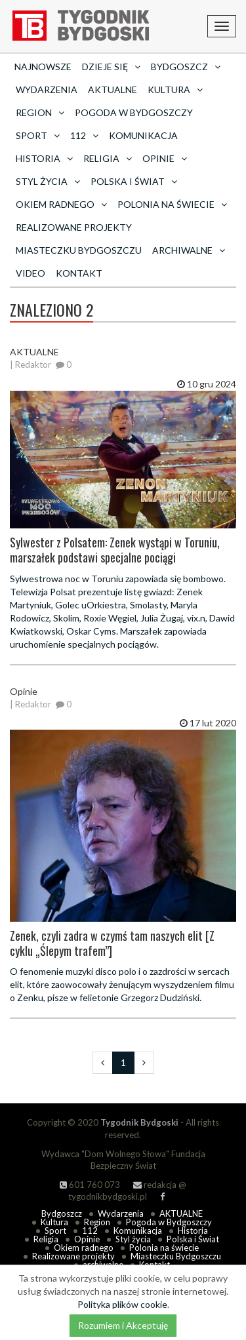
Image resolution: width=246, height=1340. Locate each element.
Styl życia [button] (48, 181)
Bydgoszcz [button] (185, 66)
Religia (45, 1239)
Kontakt (79, 273)
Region (97, 1222)
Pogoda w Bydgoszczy (134, 112)
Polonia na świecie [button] (172, 204)
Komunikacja (143, 135)
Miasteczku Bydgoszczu (79, 250)
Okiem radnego (83, 1247)
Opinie (87, 1239)
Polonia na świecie (164, 1247)
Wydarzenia (46, 89)
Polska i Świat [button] (134, 181)
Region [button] (40, 112)
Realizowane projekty (74, 227)
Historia (193, 1230)
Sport (55, 1230)
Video (30, 273)
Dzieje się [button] (111, 66)
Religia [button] (107, 158)
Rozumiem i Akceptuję (123, 1325)
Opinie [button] (164, 158)
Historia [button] (44, 158)
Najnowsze (43, 66)
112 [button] (84, 135)
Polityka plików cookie (122, 1304)
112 (90, 1230)
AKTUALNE (112, 89)
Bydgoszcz (61, 1213)
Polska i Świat (193, 1239)
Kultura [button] (175, 89)
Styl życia (133, 1239)
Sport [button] (38, 135)
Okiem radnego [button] (61, 204)
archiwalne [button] (188, 250)
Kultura (54, 1222)
